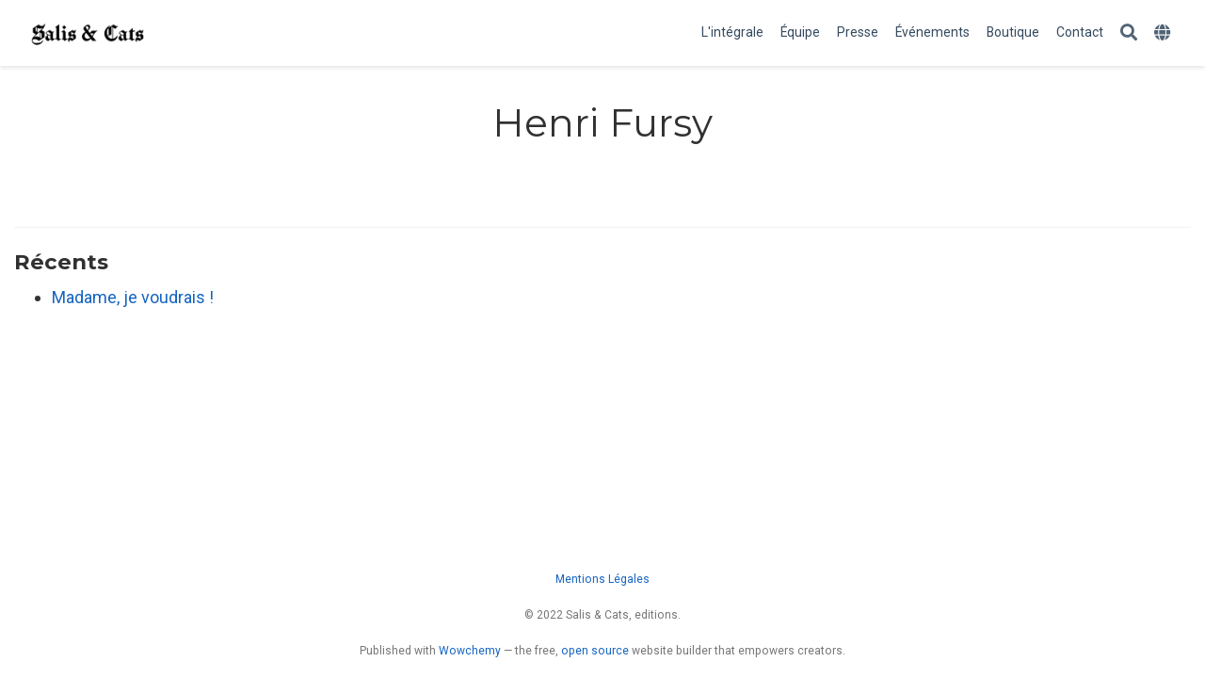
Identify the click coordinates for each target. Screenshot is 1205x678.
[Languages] (1164, 33)
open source (595, 650)
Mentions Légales (602, 579)
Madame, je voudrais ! (133, 297)
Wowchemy (470, 650)
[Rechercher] (1128, 33)
